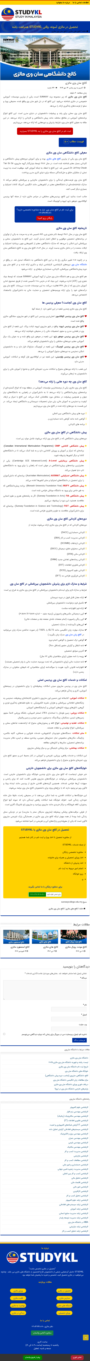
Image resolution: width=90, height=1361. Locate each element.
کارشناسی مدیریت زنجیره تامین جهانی (73, 1169)
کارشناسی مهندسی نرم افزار (77, 1111)
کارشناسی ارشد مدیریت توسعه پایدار (73, 1217)
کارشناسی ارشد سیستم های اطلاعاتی (73, 1204)
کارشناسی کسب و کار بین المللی (75, 1173)
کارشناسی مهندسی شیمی (78, 1142)
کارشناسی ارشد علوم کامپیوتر (77, 1200)
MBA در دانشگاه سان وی (78, 1222)
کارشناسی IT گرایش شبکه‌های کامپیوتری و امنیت (69, 1125)
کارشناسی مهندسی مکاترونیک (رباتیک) (72, 1116)
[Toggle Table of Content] (65, 141)
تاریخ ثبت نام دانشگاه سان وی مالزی (73, 1066)
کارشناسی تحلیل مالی (79, 1178)
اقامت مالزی (15, 1298)
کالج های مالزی (74, 31)
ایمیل (84, 1014)
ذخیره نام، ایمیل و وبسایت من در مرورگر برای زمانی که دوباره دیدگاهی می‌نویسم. (54, 1034)
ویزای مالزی (15, 1290)
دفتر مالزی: (42, 1326)
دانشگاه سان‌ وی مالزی (79, 1057)
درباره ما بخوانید (63, 2)
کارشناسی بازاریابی (81, 1155)
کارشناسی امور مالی (80, 1186)
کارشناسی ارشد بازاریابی (78, 1226)
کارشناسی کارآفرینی (80, 1191)
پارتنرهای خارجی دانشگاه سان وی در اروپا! (71, 1088)
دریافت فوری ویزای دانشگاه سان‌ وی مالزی (71, 1084)
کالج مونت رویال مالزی (76, 947)
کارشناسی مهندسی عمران (78, 1138)
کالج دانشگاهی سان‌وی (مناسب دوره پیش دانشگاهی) (66, 1075)
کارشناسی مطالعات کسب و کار (76, 1160)
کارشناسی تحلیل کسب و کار (77, 1195)
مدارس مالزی (61, 1298)
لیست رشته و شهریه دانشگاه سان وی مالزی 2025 (68, 1062)
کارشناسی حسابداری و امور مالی (75, 1164)
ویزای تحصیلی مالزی (61, 1313)
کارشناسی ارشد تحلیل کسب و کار (75, 1231)
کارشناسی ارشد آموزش (79, 1209)
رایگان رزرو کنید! (45, 218)
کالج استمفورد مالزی (20, 947)
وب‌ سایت (83, 1024)
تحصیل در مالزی (61, 1290)
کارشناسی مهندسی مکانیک (77, 1147)
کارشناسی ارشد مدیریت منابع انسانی (73, 1213)
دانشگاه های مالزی (61, 1305)
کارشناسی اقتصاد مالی (79, 1182)
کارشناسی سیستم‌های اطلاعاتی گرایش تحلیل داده (68, 1129)
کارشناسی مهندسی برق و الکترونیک (74, 1133)
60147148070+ (45, 213)
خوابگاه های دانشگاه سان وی (76, 1071)
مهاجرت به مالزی (15, 1305)
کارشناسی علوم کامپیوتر (79, 1107)
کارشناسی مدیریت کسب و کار (76, 1151)
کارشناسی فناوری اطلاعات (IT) (76, 1120)
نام (85, 1004)
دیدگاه (83, 978)
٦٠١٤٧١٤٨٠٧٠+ (37, 894)
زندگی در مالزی (15, 1313)
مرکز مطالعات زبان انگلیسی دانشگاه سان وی (70, 1080)
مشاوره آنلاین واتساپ (42, 1333)
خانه (85, 31)
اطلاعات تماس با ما (81, 2)
